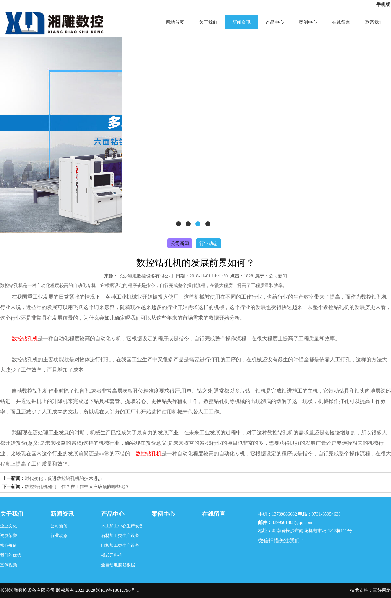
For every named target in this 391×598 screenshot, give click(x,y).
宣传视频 (8, 564)
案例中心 (308, 22)
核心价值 (8, 545)
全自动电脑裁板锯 (118, 564)
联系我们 (374, 22)
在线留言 (341, 22)
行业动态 (208, 243)
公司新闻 (180, 243)
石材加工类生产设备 (120, 535)
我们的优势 (10, 555)
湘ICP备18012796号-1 (117, 590)
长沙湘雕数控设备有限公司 (146, 276)
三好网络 (382, 590)
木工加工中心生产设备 (122, 525)
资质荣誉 (8, 535)
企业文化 (8, 525)
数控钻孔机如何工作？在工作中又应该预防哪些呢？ (77, 486)
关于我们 (208, 22)
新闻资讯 (241, 22)
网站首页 (175, 22)
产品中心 (275, 22)
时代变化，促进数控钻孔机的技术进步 (63, 478)
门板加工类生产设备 (120, 545)
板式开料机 (111, 555)
